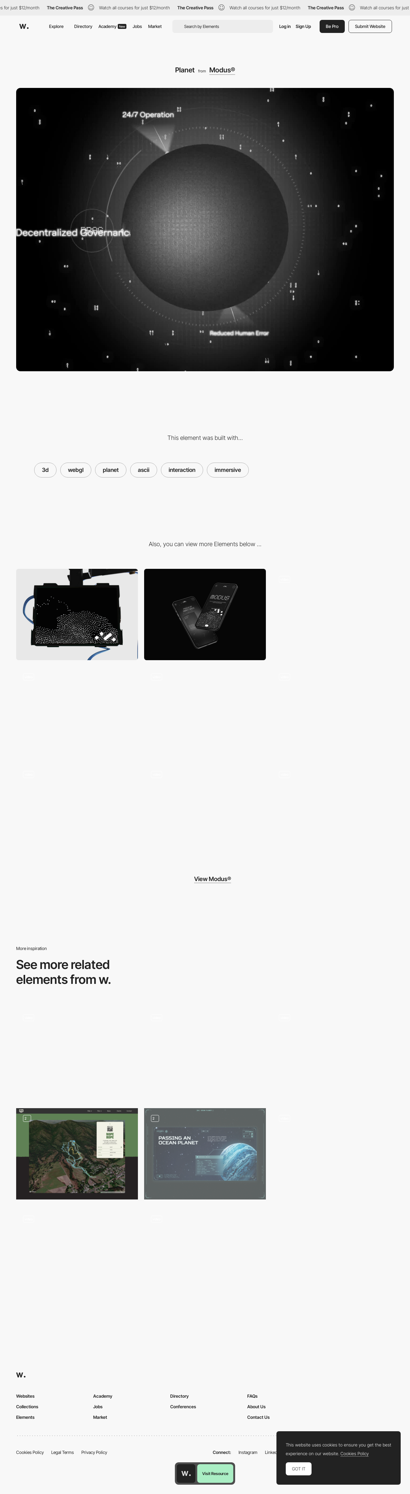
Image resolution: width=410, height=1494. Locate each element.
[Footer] (77, 809)
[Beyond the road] (77, 1252)
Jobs (137, 26)
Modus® (222, 69)
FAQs (252, 1396)
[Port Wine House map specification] (77, 1050)
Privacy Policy (94, 1452)
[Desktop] (77, 614)
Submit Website (370, 26)
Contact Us (258, 1417)
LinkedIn (273, 1452)
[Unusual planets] (205, 1153)
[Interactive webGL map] (333, 1151)
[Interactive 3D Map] (205, 1053)
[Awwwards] (24, 26)
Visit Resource (215, 1473)
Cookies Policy (30, 1452)
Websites (25, 1396)
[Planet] (333, 712)
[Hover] (205, 809)
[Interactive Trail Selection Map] (77, 1153)
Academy (112, 26)
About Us (256, 1406)
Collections (27, 1406)
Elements (25, 1417)
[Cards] (205, 712)
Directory (83, 26)
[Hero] (333, 614)
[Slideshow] (77, 712)
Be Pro (332, 26)
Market (155, 26)
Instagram (248, 1452)
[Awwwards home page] (186, 1473)
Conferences (183, 1406)
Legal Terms (62, 1452)
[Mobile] (205, 614)
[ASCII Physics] (205, 1254)
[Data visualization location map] (333, 1050)
